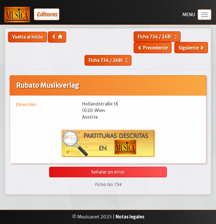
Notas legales (130, 217)
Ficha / (158, 37)
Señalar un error (108, 172)
